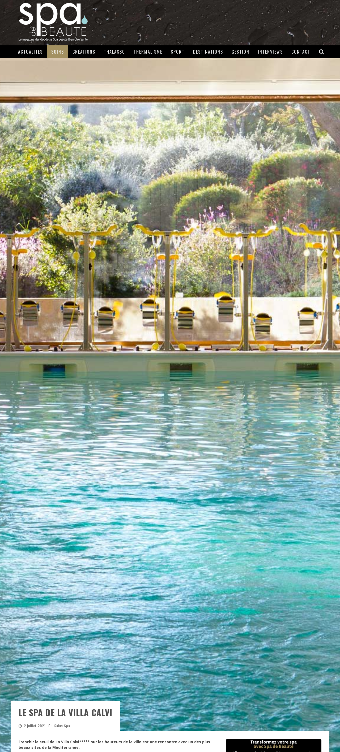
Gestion (240, 52)
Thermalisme (148, 52)
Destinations (208, 52)
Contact (300, 52)
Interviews (270, 52)
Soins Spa (62, 725)
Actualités (30, 52)
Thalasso (114, 52)
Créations (84, 52)
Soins (57, 52)
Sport (178, 52)
